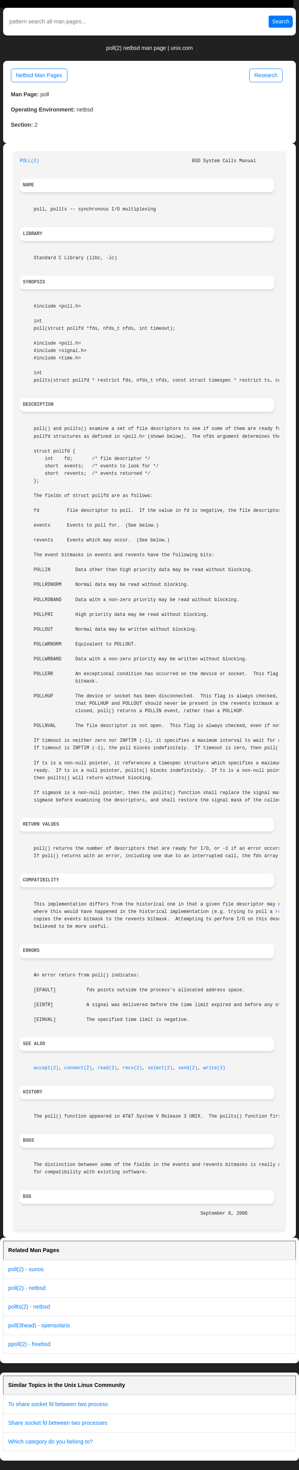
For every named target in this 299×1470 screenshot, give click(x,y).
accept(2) (46, 1068)
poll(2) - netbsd (27, 1288)
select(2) (160, 1068)
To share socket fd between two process (58, 1404)
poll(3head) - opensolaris (39, 1325)
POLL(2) (29, 161)
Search (280, 21)
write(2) (214, 1068)
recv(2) (132, 1068)
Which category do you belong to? (50, 1441)
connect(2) (78, 1068)
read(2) (107, 1068)
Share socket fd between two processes (57, 1423)
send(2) (188, 1068)
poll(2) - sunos (26, 1269)
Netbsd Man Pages (39, 75)
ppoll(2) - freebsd (29, 1344)
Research (266, 75)
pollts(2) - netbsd (29, 1307)
